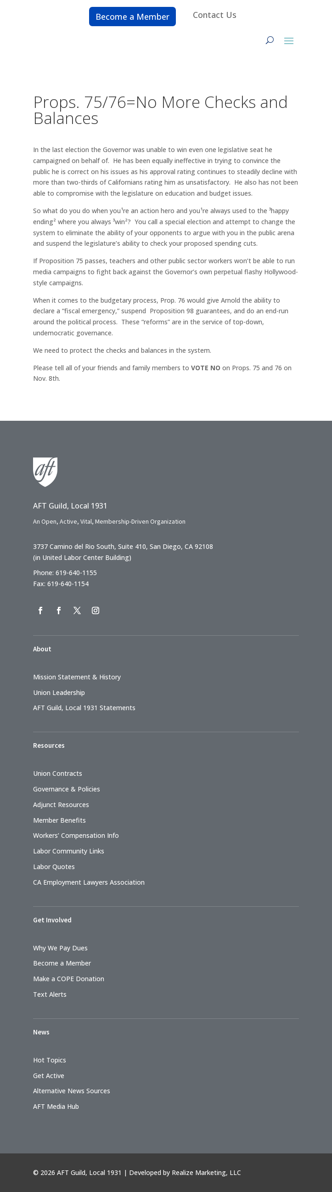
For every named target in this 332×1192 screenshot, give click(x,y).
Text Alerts (50, 994)
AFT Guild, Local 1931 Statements (84, 707)
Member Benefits (59, 820)
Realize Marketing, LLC (206, 1172)
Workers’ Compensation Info (76, 835)
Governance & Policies (66, 789)
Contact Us (214, 14)
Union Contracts (57, 773)
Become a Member (132, 16)
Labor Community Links (68, 851)
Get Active (48, 1075)
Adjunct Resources (61, 804)
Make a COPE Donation (68, 978)
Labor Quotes (54, 866)
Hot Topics (49, 1060)
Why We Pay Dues (60, 947)
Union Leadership (59, 692)
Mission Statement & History (77, 676)
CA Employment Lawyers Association (89, 882)
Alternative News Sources (71, 1090)
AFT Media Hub (56, 1106)
